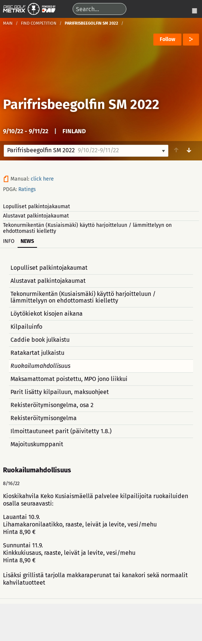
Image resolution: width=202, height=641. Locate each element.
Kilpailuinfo (26, 326)
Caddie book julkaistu (40, 339)
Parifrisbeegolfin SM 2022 (81, 104)
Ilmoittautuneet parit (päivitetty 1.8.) (60, 431)
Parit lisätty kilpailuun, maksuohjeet (59, 391)
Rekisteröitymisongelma (43, 418)
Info (9, 241)
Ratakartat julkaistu (37, 352)
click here (42, 179)
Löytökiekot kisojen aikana (46, 313)
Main (8, 23)
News (27, 241)
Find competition (38, 23)
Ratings (27, 189)
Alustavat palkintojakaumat (36, 216)
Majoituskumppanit (36, 444)
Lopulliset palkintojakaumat (36, 206)
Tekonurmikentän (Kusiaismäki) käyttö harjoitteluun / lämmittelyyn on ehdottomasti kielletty (87, 228)
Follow (167, 39)
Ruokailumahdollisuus (40, 365)
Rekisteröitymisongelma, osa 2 (52, 405)
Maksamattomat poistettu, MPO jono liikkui (69, 378)
